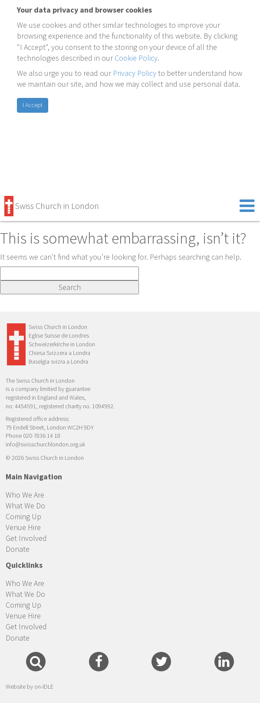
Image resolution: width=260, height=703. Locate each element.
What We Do (25, 506)
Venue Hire (23, 527)
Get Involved (26, 538)
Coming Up (23, 516)
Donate (18, 549)
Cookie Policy (136, 58)
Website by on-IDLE (29, 686)
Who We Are (25, 495)
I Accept (33, 105)
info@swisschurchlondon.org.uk (45, 444)
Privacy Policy (134, 73)
